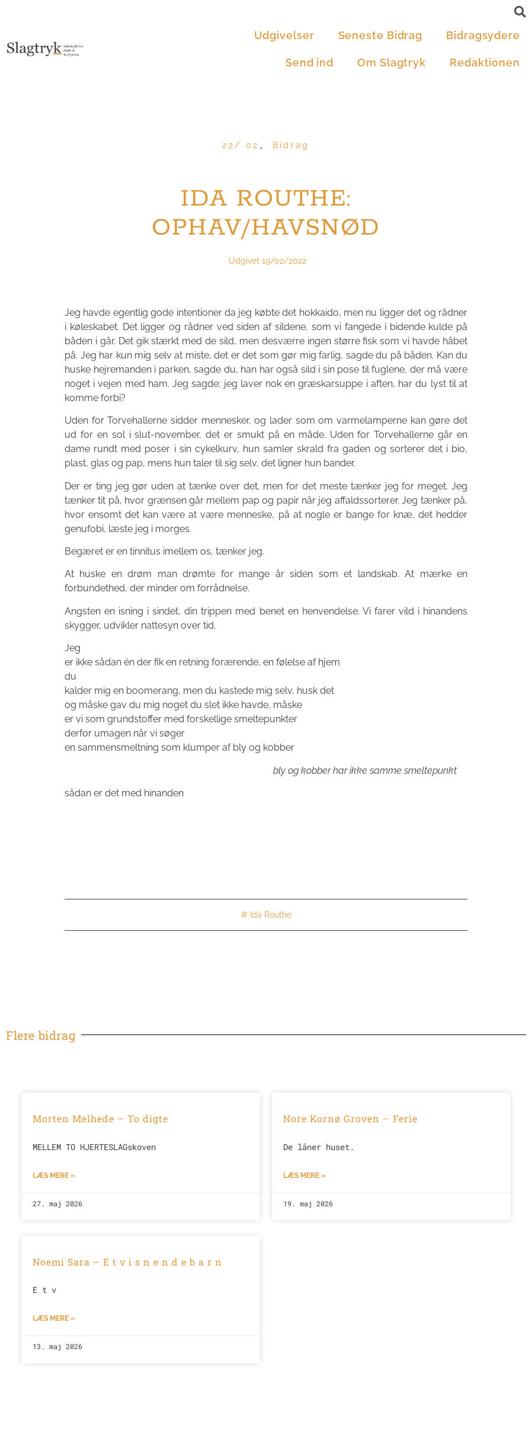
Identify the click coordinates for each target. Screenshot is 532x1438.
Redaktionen (485, 62)
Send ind (310, 62)
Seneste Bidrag (380, 35)
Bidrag (291, 145)
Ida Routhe (270, 915)
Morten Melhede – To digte (100, 1118)
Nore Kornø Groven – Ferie (350, 1118)
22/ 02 (240, 145)
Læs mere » (54, 1175)
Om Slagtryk (391, 62)
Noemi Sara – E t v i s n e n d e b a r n (127, 1262)
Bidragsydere (483, 35)
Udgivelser (284, 35)
